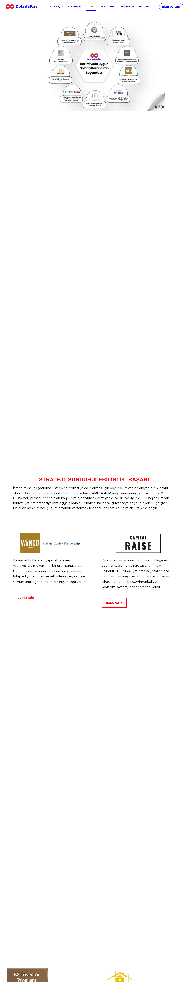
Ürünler (91, 6)
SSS (103, 6)
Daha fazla (25, 617)
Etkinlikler (127, 6)
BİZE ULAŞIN (171, 6)
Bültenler (145, 6)
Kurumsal (74, 6)
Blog (113, 6)
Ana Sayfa (56, 6)
